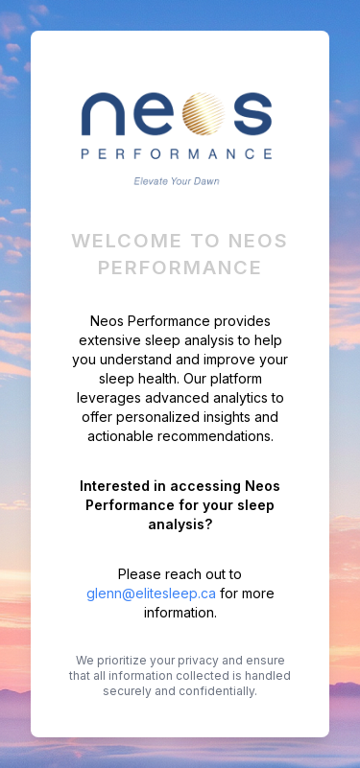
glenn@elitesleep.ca (151, 593)
